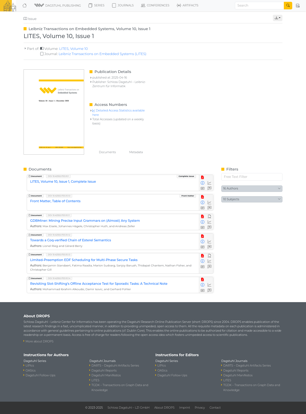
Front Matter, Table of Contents (55, 201)
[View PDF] (202, 177)
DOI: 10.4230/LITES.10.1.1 (59, 215)
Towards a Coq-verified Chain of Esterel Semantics (70, 240)
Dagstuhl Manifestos (106, 375)
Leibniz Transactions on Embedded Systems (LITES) (102, 54)
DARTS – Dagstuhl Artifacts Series (115, 365)
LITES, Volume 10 (73, 48)
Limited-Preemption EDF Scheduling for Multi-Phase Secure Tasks (84, 260)
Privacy (200, 407)
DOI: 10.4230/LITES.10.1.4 (59, 278)
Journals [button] (123, 5)
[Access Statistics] (209, 183)
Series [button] (96, 5)
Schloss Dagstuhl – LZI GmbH (128, 407)
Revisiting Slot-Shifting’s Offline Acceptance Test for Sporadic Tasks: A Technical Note (98, 284)
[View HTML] (209, 216)
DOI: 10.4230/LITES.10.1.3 (59, 254)
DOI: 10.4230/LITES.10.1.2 (59, 235)
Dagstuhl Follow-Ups (40, 375)
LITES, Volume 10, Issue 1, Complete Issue (63, 181)
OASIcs (31, 370)
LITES (95, 380)
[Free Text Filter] (251, 177)
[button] (58, 5)
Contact (215, 407)
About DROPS (164, 407)
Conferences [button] (155, 5)
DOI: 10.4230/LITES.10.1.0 (59, 196)
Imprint (184, 407)
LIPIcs (30, 365)
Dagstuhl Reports (104, 370)
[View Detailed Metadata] (202, 183)
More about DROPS (40, 341)
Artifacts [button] (187, 5)
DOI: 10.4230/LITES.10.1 (58, 176)
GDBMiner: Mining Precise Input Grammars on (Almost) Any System (85, 221)
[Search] (259, 5)
